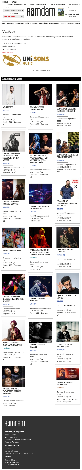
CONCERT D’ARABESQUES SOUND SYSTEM (40, 207)
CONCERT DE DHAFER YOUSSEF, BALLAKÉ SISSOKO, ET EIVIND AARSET (11, 156)
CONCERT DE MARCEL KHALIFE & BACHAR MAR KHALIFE (13, 299)
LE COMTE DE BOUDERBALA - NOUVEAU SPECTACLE (67, 203)
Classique (19, 23)
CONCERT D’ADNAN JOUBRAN (37, 300)
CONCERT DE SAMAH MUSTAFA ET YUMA (11, 203)
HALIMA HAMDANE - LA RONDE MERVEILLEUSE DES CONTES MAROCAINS (40, 252)
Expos (63, 23)
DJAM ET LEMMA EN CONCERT (65, 251)
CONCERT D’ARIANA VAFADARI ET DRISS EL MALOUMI (12, 391)
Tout (4, 23)
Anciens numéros (11, 437)
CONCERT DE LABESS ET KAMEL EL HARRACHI (66, 110)
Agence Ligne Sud (12, 462)
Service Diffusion (11, 460)
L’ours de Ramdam (12, 442)
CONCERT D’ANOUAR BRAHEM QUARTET (65, 345)
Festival (70, 23)
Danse (34, 23)
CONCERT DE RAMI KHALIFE (37, 346)
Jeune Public (54, 23)
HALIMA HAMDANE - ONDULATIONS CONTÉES (12, 344)
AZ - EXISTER (8, 107)
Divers (77, 23)
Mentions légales (11, 451)
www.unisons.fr (8, 52)
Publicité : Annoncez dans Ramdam (19, 453)
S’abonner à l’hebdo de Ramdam (18, 439)
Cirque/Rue (43, 23)
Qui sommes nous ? (12, 465)
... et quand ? (13, 13)
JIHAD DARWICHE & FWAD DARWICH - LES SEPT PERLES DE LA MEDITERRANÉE (39, 159)
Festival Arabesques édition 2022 (65, 383)
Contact (8, 448)
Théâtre (28, 23)
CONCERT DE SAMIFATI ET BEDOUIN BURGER (67, 156)
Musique (10, 23)
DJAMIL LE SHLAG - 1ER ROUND (66, 297)
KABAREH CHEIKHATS (12, 250)
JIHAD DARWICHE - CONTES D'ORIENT (37, 108)
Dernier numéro (11, 435)
